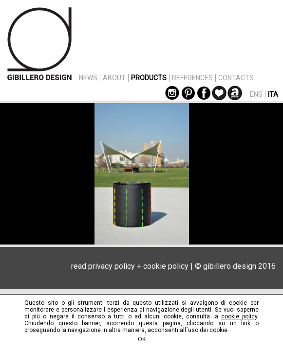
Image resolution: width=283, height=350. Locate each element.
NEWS (88, 78)
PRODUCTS (149, 78)
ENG (256, 94)
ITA (273, 94)
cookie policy (166, 266)
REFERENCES (192, 78)
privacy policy (111, 266)
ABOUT (114, 78)
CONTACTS (236, 78)
